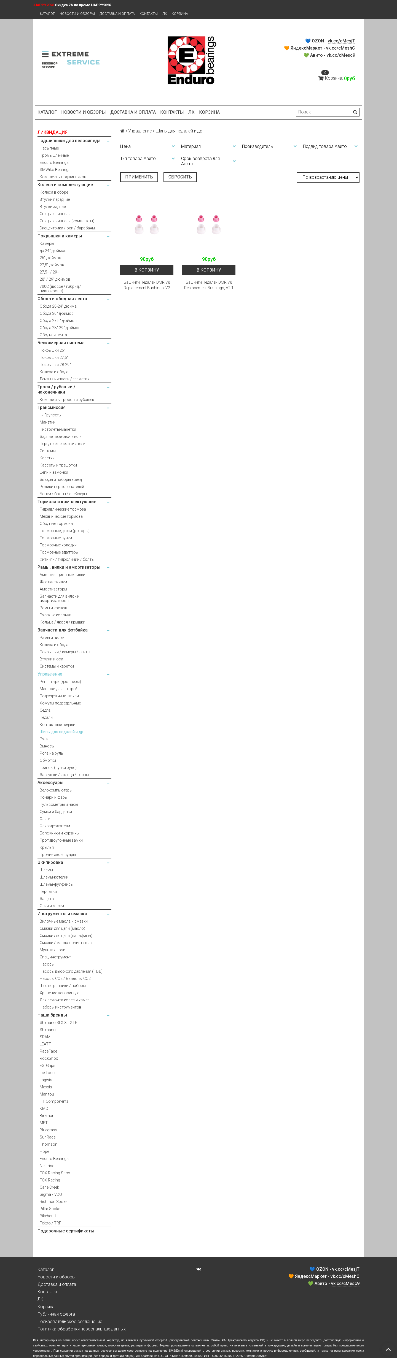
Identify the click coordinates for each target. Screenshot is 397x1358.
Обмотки (48, 760)
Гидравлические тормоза (63, 509)
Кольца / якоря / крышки (62, 622)
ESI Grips (47, 1065)
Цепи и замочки (54, 472)
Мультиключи (52, 950)
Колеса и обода (54, 372)
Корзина (180, 14)
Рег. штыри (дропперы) (60, 681)
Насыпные (49, 148)
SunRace (47, 1137)
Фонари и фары (54, 797)
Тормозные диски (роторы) (65, 530)
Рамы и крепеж (53, 608)
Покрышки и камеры (59, 235)
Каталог (47, 14)
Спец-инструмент (55, 957)
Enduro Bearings (54, 162)
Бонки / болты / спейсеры (63, 494)
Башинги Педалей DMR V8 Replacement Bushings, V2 (147, 285)
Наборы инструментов (60, 1007)
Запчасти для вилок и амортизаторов (59, 598)
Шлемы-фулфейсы (56, 884)
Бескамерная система (61, 342)
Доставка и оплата (117, 14)
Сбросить (180, 177)
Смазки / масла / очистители (66, 942)
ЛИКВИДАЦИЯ (52, 132)
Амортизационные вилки (62, 575)
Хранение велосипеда (59, 993)
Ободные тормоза (56, 523)
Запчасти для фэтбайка (62, 630)
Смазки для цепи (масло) (62, 928)
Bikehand (48, 1216)
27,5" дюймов (52, 265)
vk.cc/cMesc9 (341, 55)
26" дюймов (50, 258)
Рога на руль (51, 753)
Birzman (47, 1115)
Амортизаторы (53, 589)
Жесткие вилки (53, 582)
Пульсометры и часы (59, 804)
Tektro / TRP (50, 1223)
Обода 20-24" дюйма (58, 306)
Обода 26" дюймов (57, 313)
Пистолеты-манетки (58, 429)
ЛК (164, 14)
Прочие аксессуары (58, 854)
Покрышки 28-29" (55, 364)
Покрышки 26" (52, 350)
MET (44, 1123)
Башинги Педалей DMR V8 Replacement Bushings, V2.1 (209, 285)
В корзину (147, 270)
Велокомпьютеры (56, 790)
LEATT (45, 1044)
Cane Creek (49, 1187)
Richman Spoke (53, 1201)
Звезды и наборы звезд (61, 479)
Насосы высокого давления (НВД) (71, 971)
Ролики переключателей (62, 486)
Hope (44, 1151)
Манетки (47, 422)
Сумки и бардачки (56, 811)
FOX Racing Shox (55, 1173)
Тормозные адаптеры (59, 552)
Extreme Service (255, 1355)
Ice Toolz (47, 1072)
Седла (45, 710)
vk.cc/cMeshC (340, 48)
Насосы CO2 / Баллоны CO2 (65, 978)
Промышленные (54, 155)
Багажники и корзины (59, 833)
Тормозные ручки (56, 538)
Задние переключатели (61, 436)
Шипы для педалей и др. (62, 732)
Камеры (47, 243)
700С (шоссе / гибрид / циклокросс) (60, 288)
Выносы (47, 746)
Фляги (45, 819)
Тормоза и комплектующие (66, 501)
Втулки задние (53, 206)
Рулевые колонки (55, 615)
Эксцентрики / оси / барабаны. (68, 228)
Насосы (47, 964)
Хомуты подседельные (60, 703)
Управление (49, 674)
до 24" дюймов (53, 250)
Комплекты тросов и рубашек (67, 399)
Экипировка (50, 862)
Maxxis (46, 1087)
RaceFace (48, 1051)
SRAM (45, 1037)
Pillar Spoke (50, 1209)
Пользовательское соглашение (69, 1321)
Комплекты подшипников (63, 177)
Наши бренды (52, 1015)
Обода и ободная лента (62, 298)
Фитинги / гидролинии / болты (67, 559)
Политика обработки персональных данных (81, 1329)
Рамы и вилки (52, 637)
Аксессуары (50, 782)
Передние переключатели (62, 443)
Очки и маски (52, 906)
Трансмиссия (51, 407)
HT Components (54, 1101)
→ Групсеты (50, 415)
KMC (44, 1108)
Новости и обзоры (77, 14)
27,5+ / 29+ (49, 272)
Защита (47, 898)
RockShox (49, 1058)
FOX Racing (50, 1180)
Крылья (47, 847)
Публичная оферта (56, 1314)
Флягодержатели (55, 826)
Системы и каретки (57, 666)
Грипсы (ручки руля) (58, 767)
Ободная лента (53, 335)
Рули (44, 739)
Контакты (149, 14)
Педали (46, 717)
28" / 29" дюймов (55, 279)
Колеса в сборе (54, 192)
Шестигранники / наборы (63, 985)
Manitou (47, 1094)
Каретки (47, 458)
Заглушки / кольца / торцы (64, 774)
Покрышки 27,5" (54, 357)
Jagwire (46, 1080)
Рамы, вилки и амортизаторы (68, 567)
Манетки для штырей (58, 689)
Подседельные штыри (59, 696)
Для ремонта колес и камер (65, 1000)
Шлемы (46, 870)
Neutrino (47, 1166)
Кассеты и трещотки (58, 465)
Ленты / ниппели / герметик (64, 379)
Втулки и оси (51, 659)
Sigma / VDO (51, 1194)
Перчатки (48, 891)
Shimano (48, 1030)
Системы (48, 451)
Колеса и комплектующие (65, 184)
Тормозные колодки (58, 545)
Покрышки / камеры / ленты (65, 652)
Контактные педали (57, 724)
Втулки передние (55, 199)
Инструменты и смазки (62, 913)
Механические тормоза (61, 516)
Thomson (48, 1144)
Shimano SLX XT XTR (58, 1022)
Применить (139, 177)
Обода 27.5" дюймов (58, 320)
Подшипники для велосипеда (69, 140)
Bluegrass (48, 1130)
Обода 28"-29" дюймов (60, 328)
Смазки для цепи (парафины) (66, 935)
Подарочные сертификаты (65, 1231)
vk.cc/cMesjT (341, 41)
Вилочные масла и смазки (64, 921)
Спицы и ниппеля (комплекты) (67, 221)
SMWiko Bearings (55, 169)
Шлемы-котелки (54, 877)
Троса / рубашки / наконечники (56, 389)
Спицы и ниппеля (55, 214)
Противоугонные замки (61, 840)
